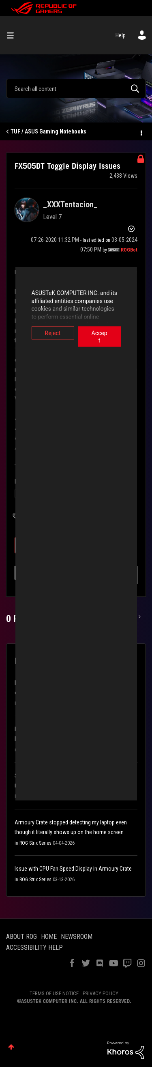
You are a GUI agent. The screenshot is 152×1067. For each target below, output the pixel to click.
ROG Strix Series (35, 843)
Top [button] (11, 1047)
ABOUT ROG (21, 936)
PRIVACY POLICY (100, 993)
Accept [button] (107, 333)
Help (121, 35)
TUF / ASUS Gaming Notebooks (48, 131)
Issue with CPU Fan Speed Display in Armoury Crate (73, 868)
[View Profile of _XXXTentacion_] (70, 204)
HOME (49, 936)
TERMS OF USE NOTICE (54, 993)
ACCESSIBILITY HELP (34, 947)
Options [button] (140, 132)
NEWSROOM (76, 936)
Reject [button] (45, 333)
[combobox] (76, 88)
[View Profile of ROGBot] (129, 250)
